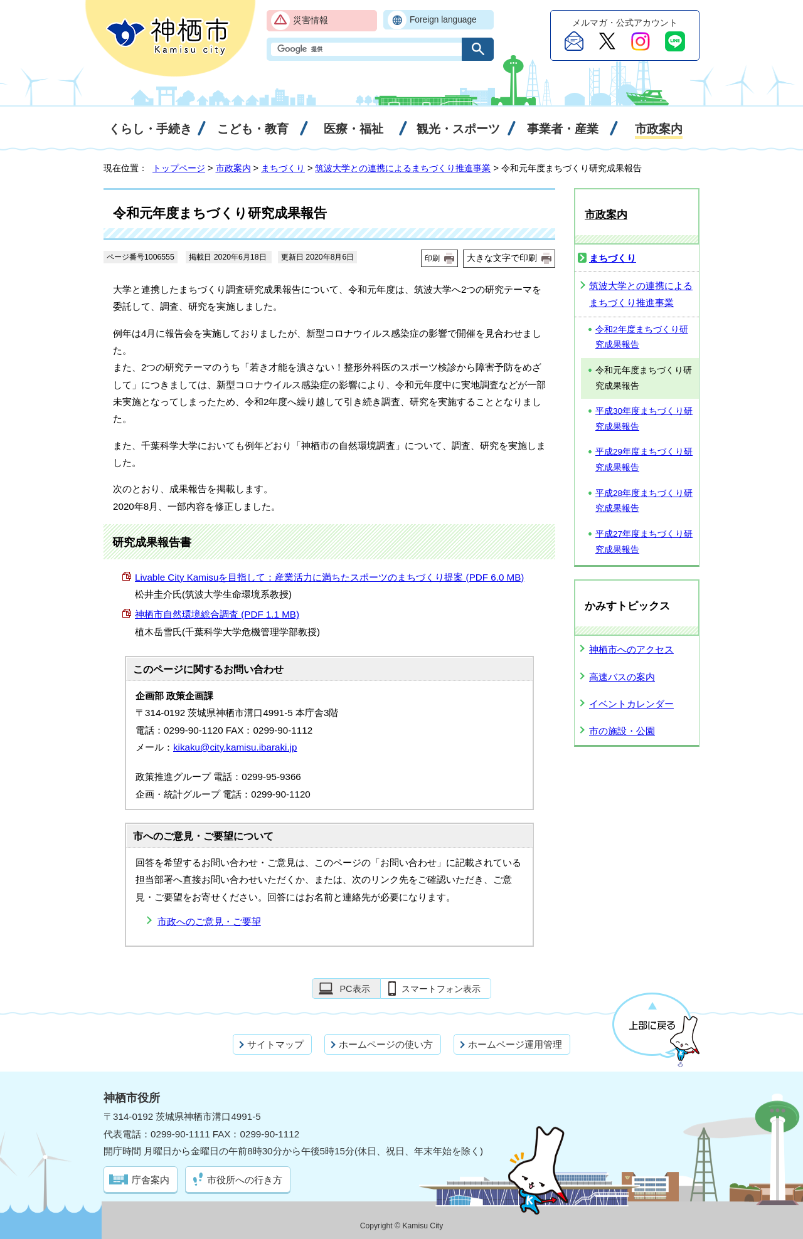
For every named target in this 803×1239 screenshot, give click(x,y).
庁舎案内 (150, 1179)
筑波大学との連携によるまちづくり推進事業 (403, 168)
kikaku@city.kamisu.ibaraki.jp (235, 747)
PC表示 (354, 989)
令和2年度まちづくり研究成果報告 (641, 337)
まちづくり (283, 168)
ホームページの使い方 (386, 1044)
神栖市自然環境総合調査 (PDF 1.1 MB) (217, 614)
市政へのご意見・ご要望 (209, 921)
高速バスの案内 (622, 677)
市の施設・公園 (622, 730)
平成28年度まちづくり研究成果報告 (644, 501)
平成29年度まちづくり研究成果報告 (644, 459)
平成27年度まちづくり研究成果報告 (644, 541)
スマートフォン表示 (441, 989)
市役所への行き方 (244, 1179)
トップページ (178, 168)
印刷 (432, 258)
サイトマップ (275, 1044)
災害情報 (310, 20)
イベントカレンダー (631, 704)
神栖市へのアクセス (631, 649)
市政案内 (233, 168)
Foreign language (443, 19)
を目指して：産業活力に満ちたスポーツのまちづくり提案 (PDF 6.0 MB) (329, 577)
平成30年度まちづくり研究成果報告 (644, 418)
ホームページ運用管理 (515, 1044)
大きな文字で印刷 (502, 258)
